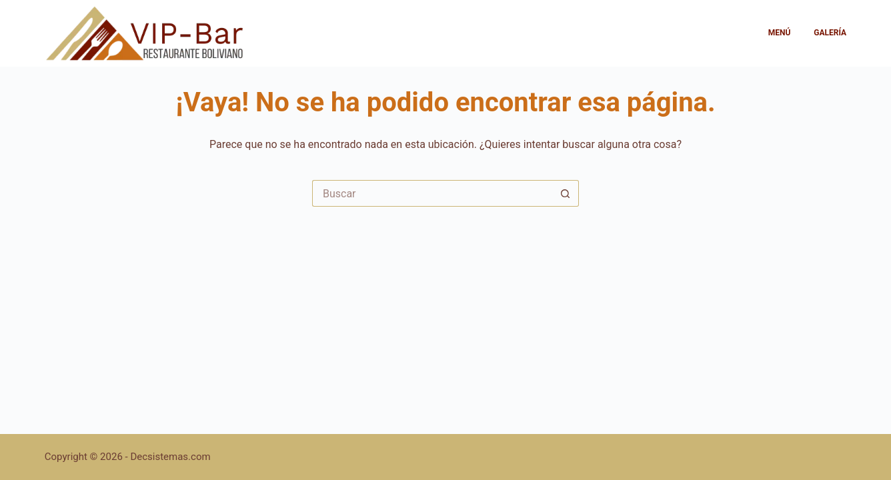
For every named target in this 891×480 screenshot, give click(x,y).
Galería (830, 32)
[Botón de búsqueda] (565, 193)
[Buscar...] (432, 193)
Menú (779, 32)
